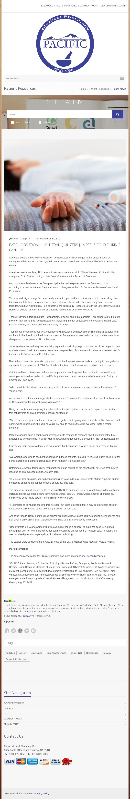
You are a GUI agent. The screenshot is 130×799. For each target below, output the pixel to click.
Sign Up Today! (108, 6)
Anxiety (22, 653)
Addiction (10, 653)
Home (83, 89)
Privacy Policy (11, 724)
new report (30, 287)
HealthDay (26, 615)
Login (122, 6)
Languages (47, 6)
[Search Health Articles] (59, 114)
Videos (45, 122)
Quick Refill (70, 6)
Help (58, 6)
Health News (20, 122)
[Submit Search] (117, 114)
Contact (8, 708)
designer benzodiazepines (91, 556)
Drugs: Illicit (76, 653)
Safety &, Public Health (17, 659)
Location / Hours (89, 6)
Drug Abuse (36, 653)
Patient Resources (99, 89)
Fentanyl (107, 653)
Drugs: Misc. (92, 653)
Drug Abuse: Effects (56, 653)
